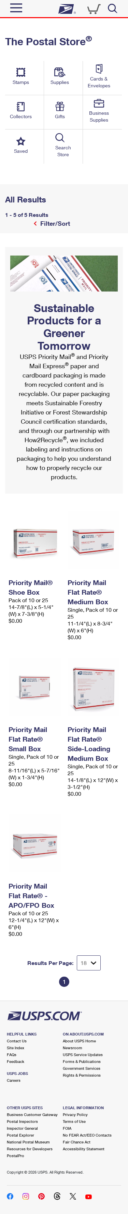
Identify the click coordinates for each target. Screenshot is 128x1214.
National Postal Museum (28, 1142)
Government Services (81, 1068)
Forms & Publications (82, 1061)
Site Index (15, 1047)
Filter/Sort (54, 223)
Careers (13, 1080)
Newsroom (72, 1047)
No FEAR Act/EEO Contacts (87, 1135)
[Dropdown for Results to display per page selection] (89, 962)
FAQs (11, 1054)
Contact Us (17, 1041)
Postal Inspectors (22, 1121)
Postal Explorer (20, 1135)
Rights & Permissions (82, 1075)
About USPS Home (79, 1041)
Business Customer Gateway (32, 1114)
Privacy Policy (75, 1114)
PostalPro (15, 1155)
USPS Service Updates (83, 1054)
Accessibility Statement (83, 1149)
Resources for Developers (30, 1149)
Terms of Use (74, 1121)
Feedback (15, 1061)
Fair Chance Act (76, 1142)
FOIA (67, 1128)
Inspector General (22, 1128)
